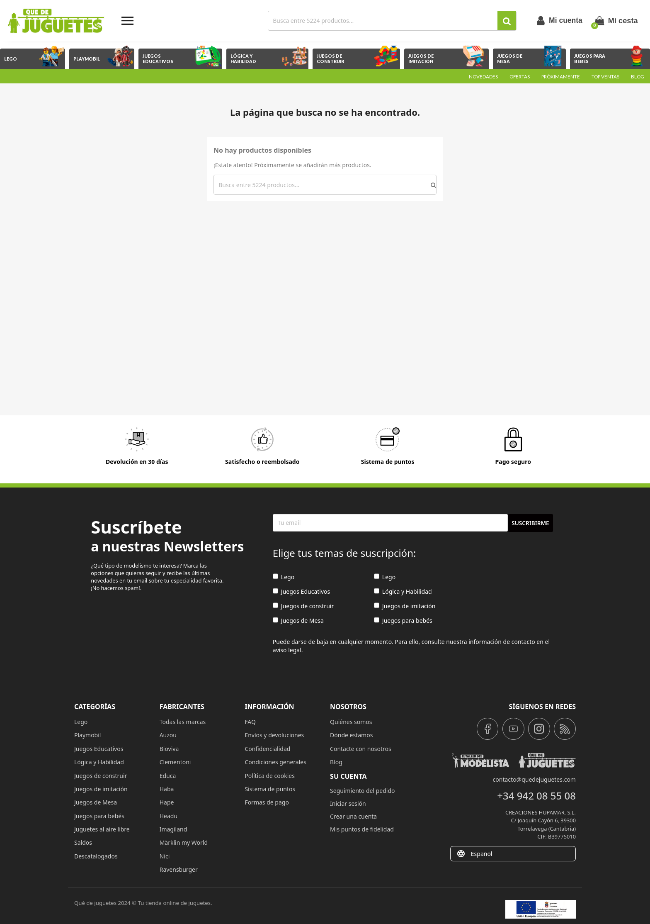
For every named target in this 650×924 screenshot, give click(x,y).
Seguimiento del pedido (362, 791)
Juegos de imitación (405, 606)
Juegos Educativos (301, 591)
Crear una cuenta (353, 816)
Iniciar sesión (348, 803)
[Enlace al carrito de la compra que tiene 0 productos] (616, 20)
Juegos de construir (303, 606)
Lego (283, 577)
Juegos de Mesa (298, 620)
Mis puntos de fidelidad (362, 829)
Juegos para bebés (403, 620)
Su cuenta (348, 776)
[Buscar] (384, 21)
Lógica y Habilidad (403, 591)
